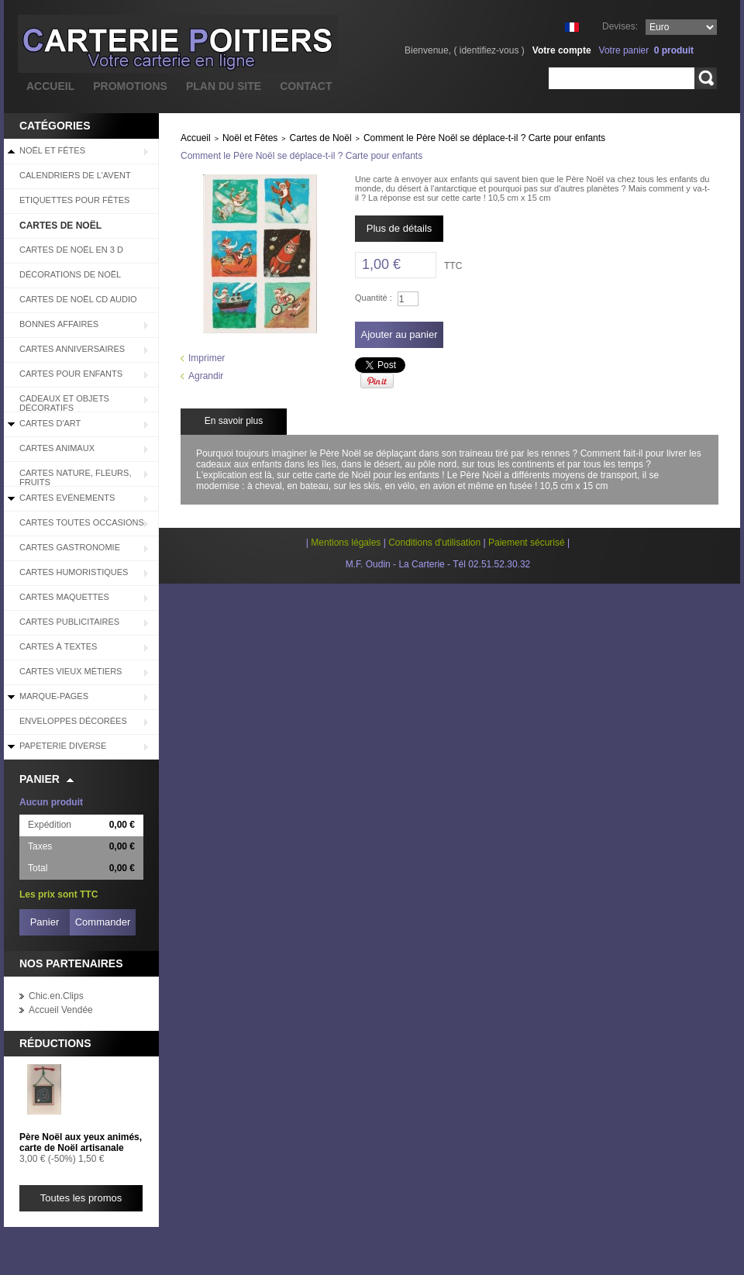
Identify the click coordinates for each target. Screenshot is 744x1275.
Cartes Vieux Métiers (70, 671)
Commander (103, 922)
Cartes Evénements (67, 497)
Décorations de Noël (70, 274)
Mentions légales (346, 542)
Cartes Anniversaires (72, 348)
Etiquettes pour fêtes (74, 200)
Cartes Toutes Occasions (81, 522)
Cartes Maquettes (64, 596)
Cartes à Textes (58, 646)
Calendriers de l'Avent (75, 175)
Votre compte (561, 50)
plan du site (223, 86)
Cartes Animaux (57, 448)
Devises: (620, 26)
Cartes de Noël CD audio (78, 299)
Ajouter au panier (398, 334)
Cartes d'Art (50, 423)
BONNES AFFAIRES (58, 324)
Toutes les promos (81, 1198)
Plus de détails (399, 228)
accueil (50, 86)
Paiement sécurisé (526, 542)
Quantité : (373, 297)
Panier (39, 779)
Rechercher (705, 78)
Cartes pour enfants (70, 373)
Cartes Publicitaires (69, 621)
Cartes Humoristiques (73, 572)
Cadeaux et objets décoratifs (64, 403)
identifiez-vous (489, 50)
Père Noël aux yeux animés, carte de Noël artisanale (80, 1142)
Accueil (196, 138)
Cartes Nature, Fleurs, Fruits (75, 477)
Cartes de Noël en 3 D (71, 249)
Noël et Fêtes (52, 150)
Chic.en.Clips (56, 996)
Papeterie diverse (62, 745)
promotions (130, 86)
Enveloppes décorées (73, 720)
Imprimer (206, 358)
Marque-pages (53, 696)
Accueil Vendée (61, 1009)
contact (306, 86)
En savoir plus (234, 420)
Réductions (55, 1043)
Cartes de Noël (60, 225)
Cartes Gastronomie (69, 547)
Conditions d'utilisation (434, 542)
